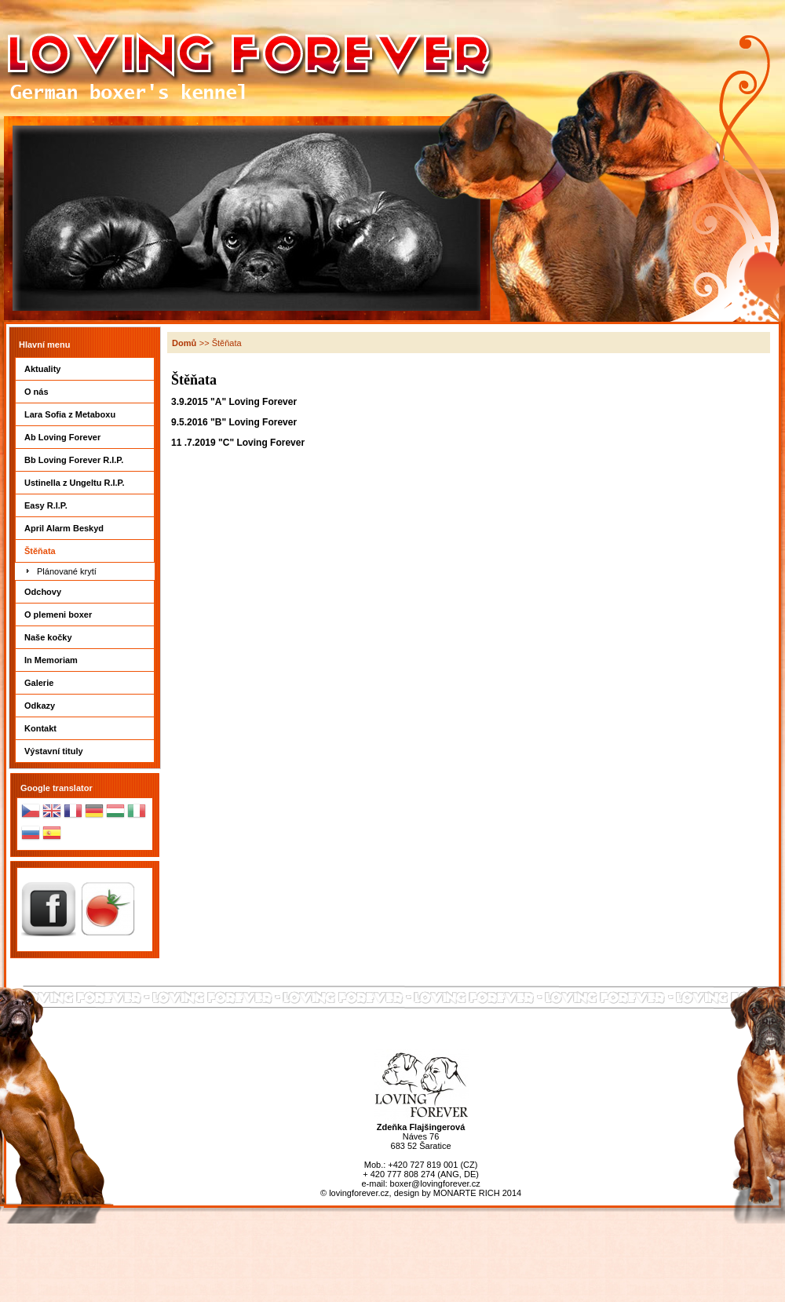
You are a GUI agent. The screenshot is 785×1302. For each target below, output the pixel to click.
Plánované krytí (67, 571)
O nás (85, 392)
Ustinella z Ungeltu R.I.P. (85, 483)
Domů (184, 343)
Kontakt (85, 728)
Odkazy (85, 706)
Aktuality (85, 369)
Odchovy (85, 592)
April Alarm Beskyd (85, 528)
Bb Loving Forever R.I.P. (85, 460)
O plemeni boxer (85, 614)
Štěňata (85, 551)
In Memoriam (85, 660)
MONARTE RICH (466, 1193)
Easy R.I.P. (85, 505)
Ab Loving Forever (85, 437)
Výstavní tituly (85, 751)
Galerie (85, 683)
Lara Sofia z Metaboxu (85, 414)
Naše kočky (85, 637)
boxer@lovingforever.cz (435, 1183)
